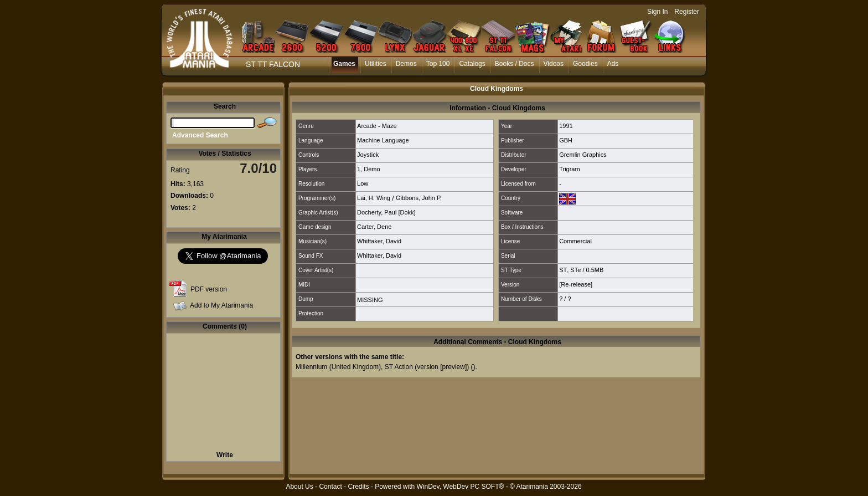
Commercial (575, 241)
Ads (613, 64)
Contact (330, 486)
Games (344, 64)
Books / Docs (514, 64)
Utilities (375, 64)
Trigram (569, 169)
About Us (299, 486)
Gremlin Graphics (583, 154)
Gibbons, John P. (419, 198)
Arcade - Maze (377, 125)
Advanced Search (200, 135)
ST (563, 270)
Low (362, 183)
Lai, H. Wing (373, 198)
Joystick (368, 154)
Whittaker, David (379, 241)
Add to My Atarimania (221, 305)
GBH (565, 140)
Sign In (657, 12)
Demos (406, 64)
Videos (554, 64)
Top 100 (438, 64)
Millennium (311, 367)
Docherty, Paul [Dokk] (386, 212)
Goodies (585, 64)
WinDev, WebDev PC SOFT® (460, 486)
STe (575, 270)
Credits (358, 486)
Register (686, 12)
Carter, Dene (374, 226)
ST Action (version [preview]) (427, 367)
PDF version (208, 289)
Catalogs (472, 64)
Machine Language (383, 140)
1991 (565, 125)
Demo (372, 169)
